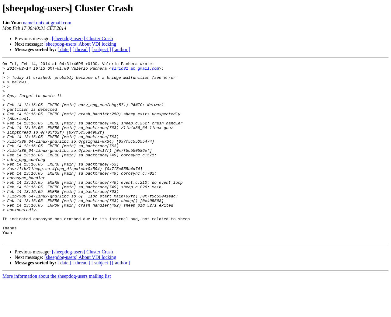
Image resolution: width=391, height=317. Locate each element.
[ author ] (121, 49)
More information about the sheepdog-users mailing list (56, 311)
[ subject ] (101, 49)
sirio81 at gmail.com (135, 70)
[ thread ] (81, 49)
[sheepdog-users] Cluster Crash (82, 38)
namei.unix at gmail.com (47, 22)
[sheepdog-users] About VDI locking (80, 44)
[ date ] (64, 49)
